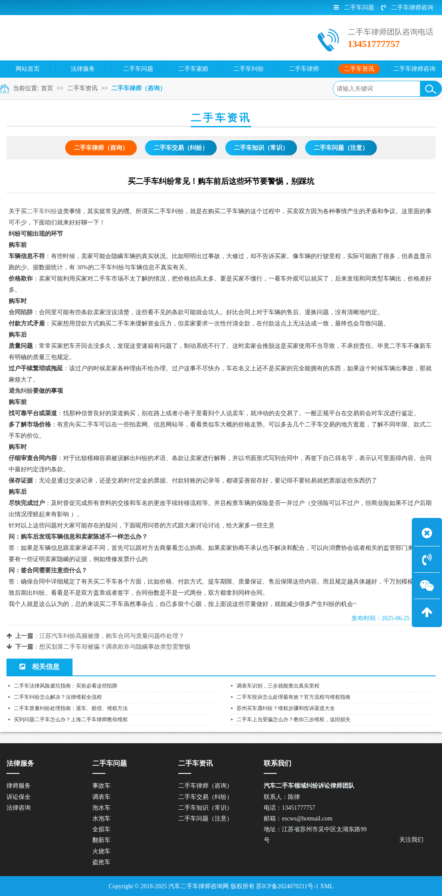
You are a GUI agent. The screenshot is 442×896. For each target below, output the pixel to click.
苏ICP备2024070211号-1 (287, 886)
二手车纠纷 (42, 211)
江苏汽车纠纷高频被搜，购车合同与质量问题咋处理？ (111, 636)
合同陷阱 (21, 312)
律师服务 (18, 785)
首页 (47, 88)
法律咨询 (18, 808)
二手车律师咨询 (407, 7)
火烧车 (101, 851)
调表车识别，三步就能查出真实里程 (278, 686)
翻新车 (101, 840)
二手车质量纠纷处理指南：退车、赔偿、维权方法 (71, 708)
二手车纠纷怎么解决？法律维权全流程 (58, 697)
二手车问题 (354, 7)
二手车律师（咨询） (138, 88)
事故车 (101, 785)
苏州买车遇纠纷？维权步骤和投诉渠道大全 (286, 708)
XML (326, 886)
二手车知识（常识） (261, 148)
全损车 (101, 829)
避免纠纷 (21, 391)
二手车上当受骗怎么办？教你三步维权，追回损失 (293, 719)
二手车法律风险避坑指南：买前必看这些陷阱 (65, 686)
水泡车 (101, 818)
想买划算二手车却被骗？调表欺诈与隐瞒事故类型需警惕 (114, 647)
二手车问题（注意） (341, 148)
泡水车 (101, 808)
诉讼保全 (18, 797)
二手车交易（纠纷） (181, 148)
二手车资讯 (82, 88)
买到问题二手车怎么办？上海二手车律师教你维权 (71, 719)
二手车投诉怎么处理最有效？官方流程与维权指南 (293, 697)
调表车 (101, 797)
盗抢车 (101, 862)
